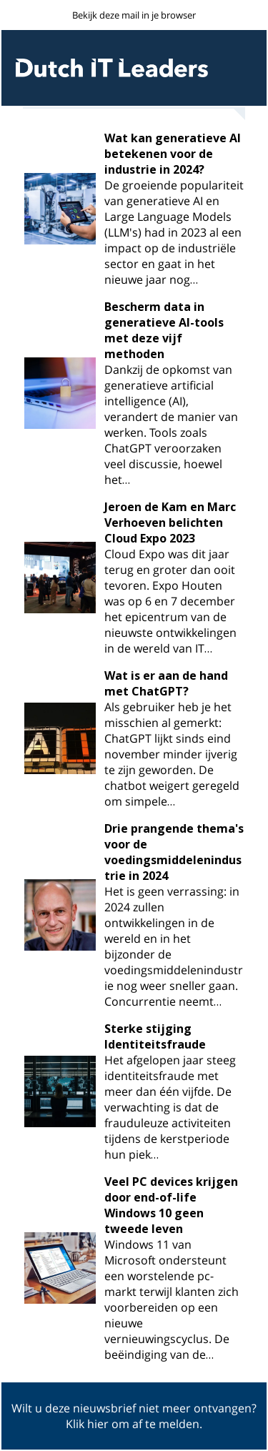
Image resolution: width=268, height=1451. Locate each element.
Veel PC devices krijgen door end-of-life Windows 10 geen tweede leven (171, 1205)
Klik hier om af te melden (132, 1424)
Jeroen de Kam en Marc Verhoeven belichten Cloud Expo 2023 (170, 522)
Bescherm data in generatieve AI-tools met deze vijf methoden (164, 330)
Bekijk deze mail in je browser (134, 15)
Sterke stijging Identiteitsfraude (155, 1036)
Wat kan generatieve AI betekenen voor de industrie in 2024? (172, 153)
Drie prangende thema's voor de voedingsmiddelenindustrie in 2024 (174, 852)
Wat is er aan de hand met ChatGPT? (166, 683)
